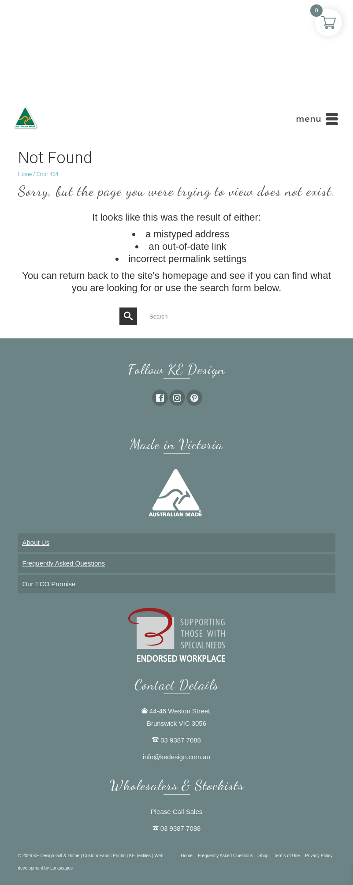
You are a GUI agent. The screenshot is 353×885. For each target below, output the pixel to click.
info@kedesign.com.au (176, 757)
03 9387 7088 (180, 740)
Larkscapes (61, 868)
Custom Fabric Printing (106, 855)
